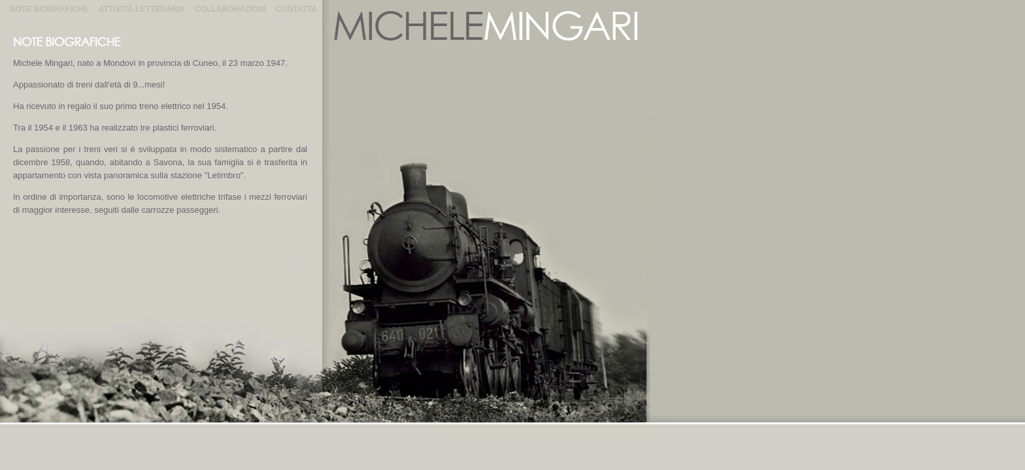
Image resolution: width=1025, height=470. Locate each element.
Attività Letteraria (142, 9)
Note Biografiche (49, 9)
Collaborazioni (230, 9)
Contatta (296, 9)
